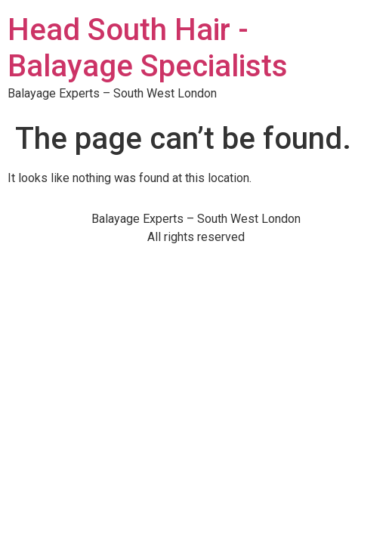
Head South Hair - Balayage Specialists (148, 48)
